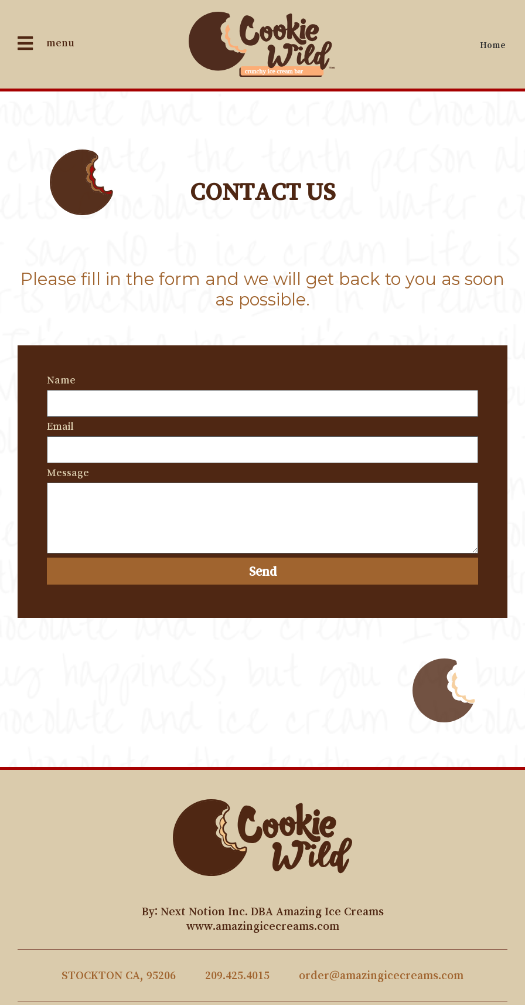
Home (493, 44)
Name (61, 380)
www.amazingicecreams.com (262, 926)
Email (60, 426)
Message (68, 472)
